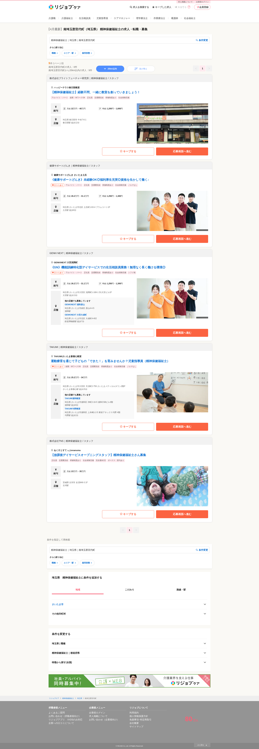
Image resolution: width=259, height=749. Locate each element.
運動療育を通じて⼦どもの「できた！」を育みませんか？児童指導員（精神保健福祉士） (110, 361)
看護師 (174, 18)
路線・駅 (181, 589)
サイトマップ (136, 726)
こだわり (129, 589)
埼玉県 (79, 698)
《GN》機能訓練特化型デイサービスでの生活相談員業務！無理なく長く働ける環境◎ (108, 267)
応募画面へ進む (182, 151)
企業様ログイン (202, 2)
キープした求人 (161, 7)
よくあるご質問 (57, 712)
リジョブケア (54, 698)
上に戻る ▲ (202, 745)
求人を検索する (139, 7)
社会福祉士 (190, 18)
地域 (77, 589)
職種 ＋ (55, 53)
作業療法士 (159, 18)
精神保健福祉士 (68, 698)
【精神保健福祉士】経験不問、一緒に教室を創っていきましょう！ (95, 92)
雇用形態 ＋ (87, 53)
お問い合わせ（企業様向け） (104, 719)
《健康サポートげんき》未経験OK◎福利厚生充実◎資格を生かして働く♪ (100, 179)
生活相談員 (85, 18)
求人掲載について (185, 2)
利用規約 (134, 712)
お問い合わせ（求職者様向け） (65, 716)
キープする (128, 151)
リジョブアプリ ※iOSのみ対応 (65, 719)
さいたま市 (57, 604)
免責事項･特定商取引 (140, 719)
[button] (129, 109)
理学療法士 (142, 18)
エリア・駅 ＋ (70, 53)
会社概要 (134, 723)
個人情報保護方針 (139, 716)
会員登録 (202, 7)
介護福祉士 (67, 18)
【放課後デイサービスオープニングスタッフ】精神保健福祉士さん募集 (98, 455)
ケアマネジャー (122, 18)
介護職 (52, 18)
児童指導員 (102, 18)
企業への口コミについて (61, 723)
